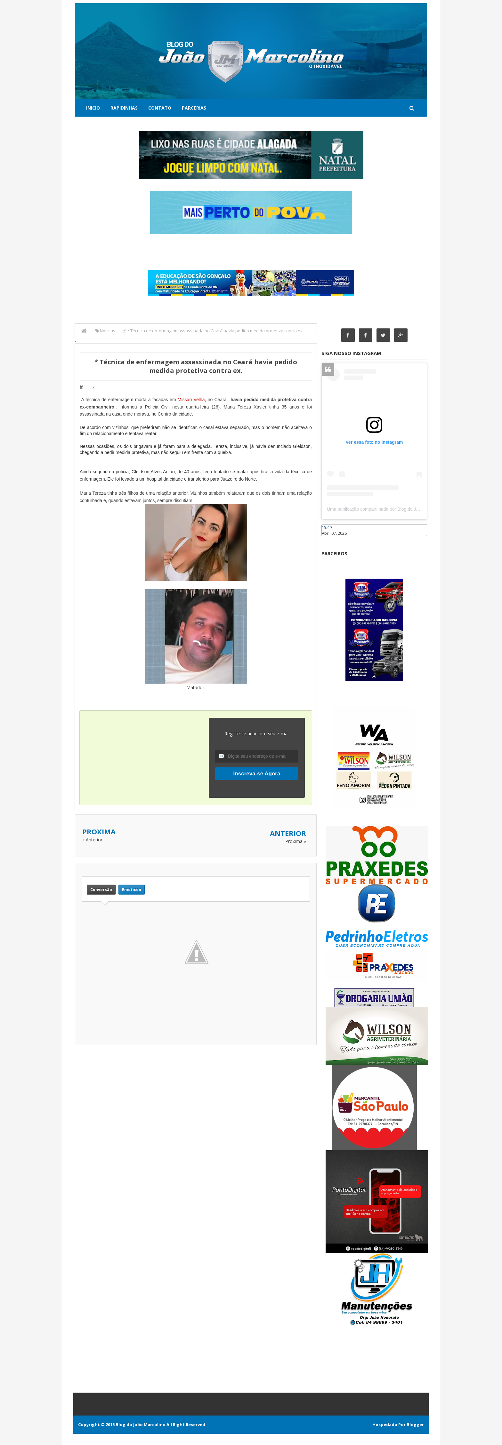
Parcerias (194, 108)
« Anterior (92, 840)
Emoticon (131, 889)
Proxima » (295, 841)
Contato (159, 108)
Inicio (93, 108)
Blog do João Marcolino (141, 1424)
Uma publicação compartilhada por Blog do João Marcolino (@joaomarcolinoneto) (408, 509)
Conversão (101, 889)
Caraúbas (331, 539)
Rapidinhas (124, 108)
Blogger (415, 1424)
